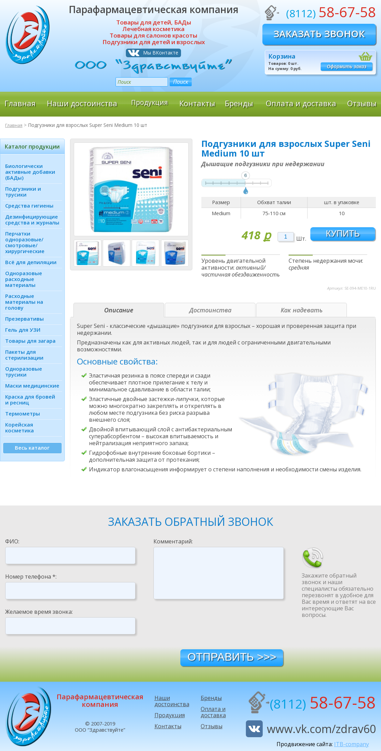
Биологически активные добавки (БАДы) (30, 171)
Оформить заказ (347, 66)
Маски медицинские (32, 385)
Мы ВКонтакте (160, 52)
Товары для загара (30, 340)
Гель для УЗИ (22, 329)
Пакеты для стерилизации (24, 354)
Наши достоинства (82, 103)
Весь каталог (32, 447)
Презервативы (24, 318)
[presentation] (205, 623)
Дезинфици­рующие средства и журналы (32, 219)
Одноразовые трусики (23, 371)
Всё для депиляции (31, 262)
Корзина (281, 56)
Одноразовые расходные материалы (23, 279)
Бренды (239, 103)
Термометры (22, 413)
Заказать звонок (319, 33)
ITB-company (351, 744)
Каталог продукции (32, 146)
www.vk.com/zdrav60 (321, 728)
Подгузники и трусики (23, 191)
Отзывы (362, 103)
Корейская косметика (19, 427)
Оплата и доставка (301, 103)
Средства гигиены (29, 205)
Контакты (197, 103)
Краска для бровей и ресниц (30, 399)
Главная (20, 103)
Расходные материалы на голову (24, 301)
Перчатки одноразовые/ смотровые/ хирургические (24, 242)
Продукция (149, 103)
